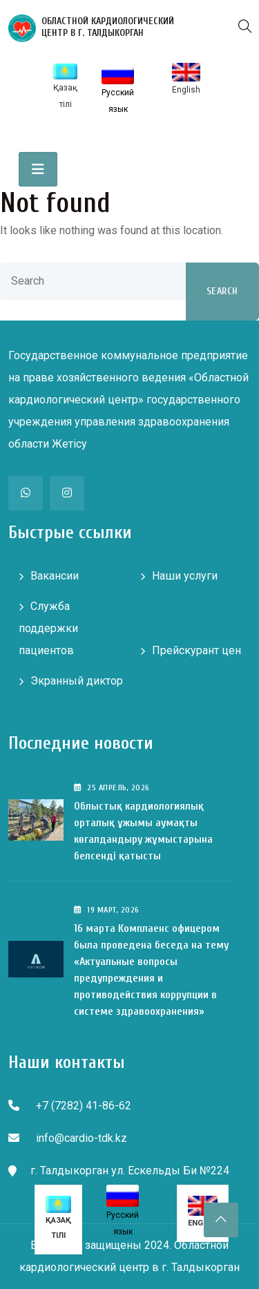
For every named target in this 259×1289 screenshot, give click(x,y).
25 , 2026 (112, 787)
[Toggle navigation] (38, 169)
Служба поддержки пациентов (48, 628)
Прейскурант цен (196, 650)
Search (222, 291)
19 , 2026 (107, 910)
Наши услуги (185, 575)
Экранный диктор (76, 680)
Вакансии (54, 575)
